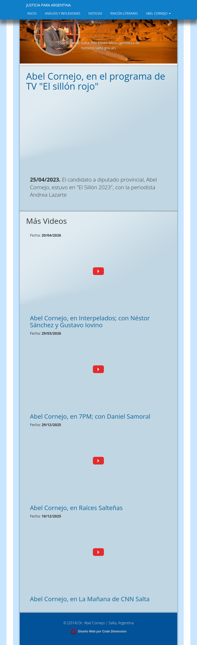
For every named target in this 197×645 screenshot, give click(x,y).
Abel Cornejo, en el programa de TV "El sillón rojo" (95, 81)
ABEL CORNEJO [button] (158, 13)
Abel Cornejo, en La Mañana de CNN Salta (90, 599)
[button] (27, 38)
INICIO (31, 13)
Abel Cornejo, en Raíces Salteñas (76, 507)
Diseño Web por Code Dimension (102, 631)
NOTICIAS (95, 13)
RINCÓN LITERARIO (124, 13)
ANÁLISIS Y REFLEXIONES (62, 13)
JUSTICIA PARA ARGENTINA (48, 5)
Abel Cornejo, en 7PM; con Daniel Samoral (90, 416)
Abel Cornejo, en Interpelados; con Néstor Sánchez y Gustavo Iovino (90, 321)
